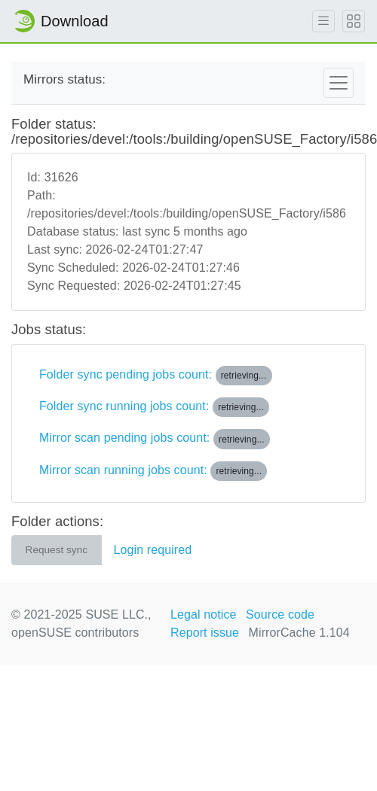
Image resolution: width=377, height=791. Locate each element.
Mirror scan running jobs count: (153, 471)
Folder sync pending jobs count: (155, 375)
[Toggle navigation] (338, 83)
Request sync (56, 549)
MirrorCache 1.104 (299, 632)
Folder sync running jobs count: (154, 407)
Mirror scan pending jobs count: (154, 439)
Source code (280, 614)
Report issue (204, 632)
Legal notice (203, 614)
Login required (153, 549)
